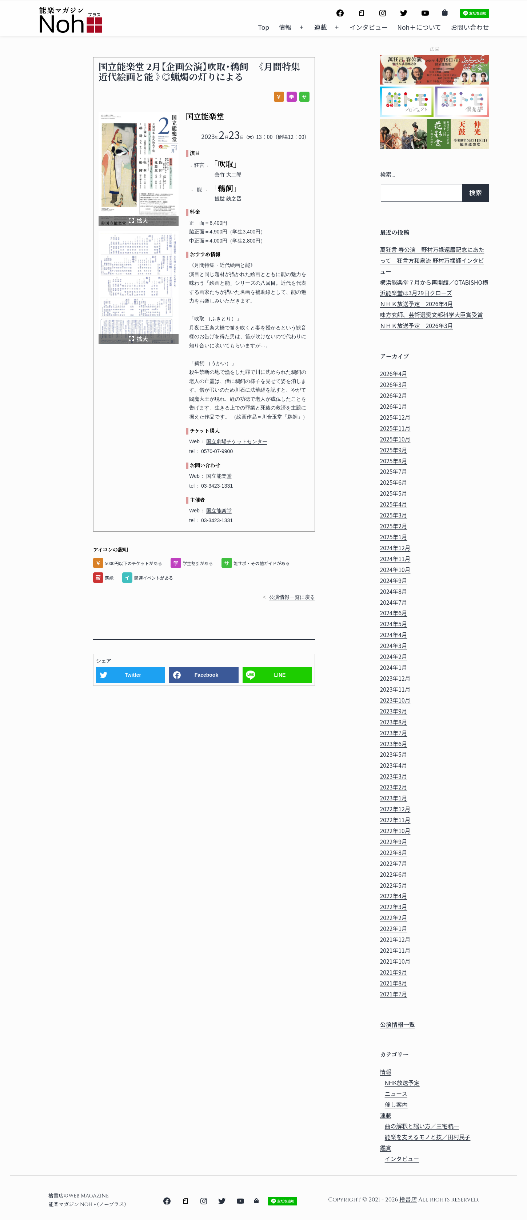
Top (264, 27)
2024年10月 (395, 569)
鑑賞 (386, 1148)
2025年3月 (393, 515)
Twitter (133, 675)
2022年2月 (393, 917)
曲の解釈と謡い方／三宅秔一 (422, 1126)
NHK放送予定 (402, 1083)
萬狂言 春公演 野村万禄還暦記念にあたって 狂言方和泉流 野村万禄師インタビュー (432, 260)
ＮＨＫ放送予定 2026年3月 (416, 325)
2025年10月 (395, 439)
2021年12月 (395, 939)
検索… (387, 175)
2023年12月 (395, 678)
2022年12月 (395, 809)
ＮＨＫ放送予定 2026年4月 (416, 304)
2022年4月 (393, 896)
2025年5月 (393, 493)
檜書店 (408, 1200)
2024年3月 (393, 645)
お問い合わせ (470, 27)
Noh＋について (419, 27)
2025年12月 (395, 417)
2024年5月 (393, 624)
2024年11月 (395, 559)
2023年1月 (393, 798)
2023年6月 (393, 744)
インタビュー (369, 27)
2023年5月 (393, 754)
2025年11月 (395, 428)
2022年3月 (393, 907)
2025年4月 (393, 504)
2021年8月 (393, 983)
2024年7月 (393, 602)
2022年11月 (395, 820)
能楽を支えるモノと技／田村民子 (428, 1137)
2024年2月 (393, 656)
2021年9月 (393, 972)
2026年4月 (393, 373)
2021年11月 (395, 950)
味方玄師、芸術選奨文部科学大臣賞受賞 (431, 315)
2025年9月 (393, 450)
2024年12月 (395, 548)
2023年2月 (393, 787)
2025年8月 (393, 461)
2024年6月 (393, 613)
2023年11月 (395, 689)
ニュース (396, 1093)
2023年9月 (393, 711)
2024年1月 (393, 667)
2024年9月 (393, 580)
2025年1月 (393, 537)
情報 (285, 27)
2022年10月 (395, 831)
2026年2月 (393, 395)
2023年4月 (393, 765)
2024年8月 (393, 591)
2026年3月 (393, 384)
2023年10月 (395, 700)
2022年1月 (393, 928)
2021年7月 (393, 994)
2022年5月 (393, 885)
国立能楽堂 (219, 476)
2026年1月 (393, 406)
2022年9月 (393, 841)
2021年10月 (395, 961)
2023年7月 (393, 733)
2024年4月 (393, 635)
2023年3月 (393, 776)
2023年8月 (393, 722)
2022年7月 (393, 863)
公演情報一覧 (397, 1025)
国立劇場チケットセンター (236, 441)
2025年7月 (393, 471)
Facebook (206, 675)
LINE (280, 675)
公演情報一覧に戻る (292, 597)
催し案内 (396, 1104)
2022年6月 (393, 874)
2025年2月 (393, 526)
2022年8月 (393, 852)
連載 (320, 27)
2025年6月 (393, 482)
